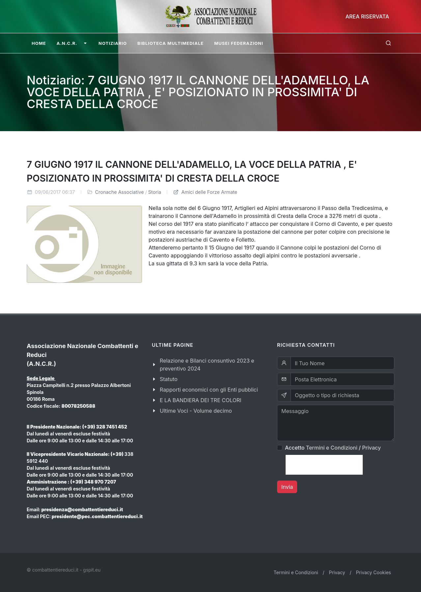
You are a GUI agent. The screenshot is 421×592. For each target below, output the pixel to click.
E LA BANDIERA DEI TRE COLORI (200, 400)
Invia (287, 487)
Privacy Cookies (373, 572)
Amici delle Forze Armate (205, 192)
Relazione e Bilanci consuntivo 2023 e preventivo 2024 (207, 364)
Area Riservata (367, 16)
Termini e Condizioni (331, 447)
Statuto (169, 379)
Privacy (371, 447)
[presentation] (324, 465)
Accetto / (333, 447)
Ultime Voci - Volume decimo (196, 410)
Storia (154, 192)
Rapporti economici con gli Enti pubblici (209, 389)
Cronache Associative (119, 192)
